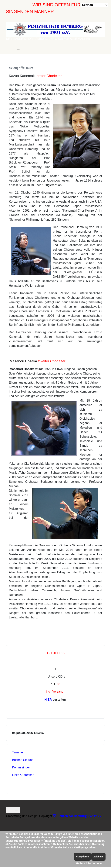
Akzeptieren (82, 856)
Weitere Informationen (89, 863)
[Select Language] (94, 5)
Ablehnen (98, 856)
